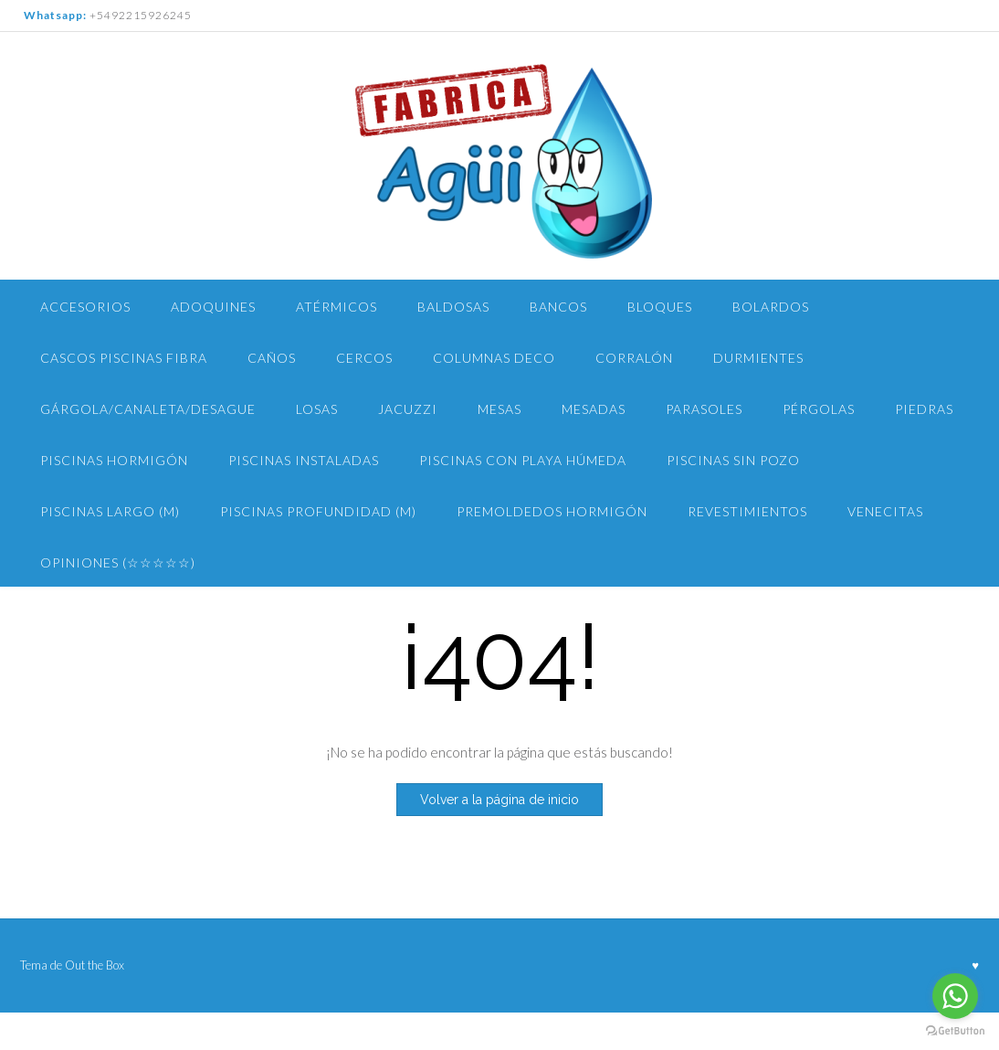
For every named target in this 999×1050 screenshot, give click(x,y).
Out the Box (94, 965)
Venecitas (885, 511)
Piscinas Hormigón (114, 460)
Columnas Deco (494, 358)
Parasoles (704, 409)
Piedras (924, 409)
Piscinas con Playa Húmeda (522, 460)
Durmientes (758, 358)
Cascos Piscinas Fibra (123, 358)
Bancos (558, 306)
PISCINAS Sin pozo (733, 460)
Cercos (364, 358)
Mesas (499, 409)
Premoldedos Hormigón (552, 511)
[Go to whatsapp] (955, 996)
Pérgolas (819, 409)
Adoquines (213, 306)
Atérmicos (336, 306)
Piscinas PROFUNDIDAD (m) (318, 511)
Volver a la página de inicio (499, 799)
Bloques (659, 306)
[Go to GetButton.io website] (955, 1031)
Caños (271, 358)
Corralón (634, 358)
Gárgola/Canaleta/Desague (148, 409)
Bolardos (770, 306)
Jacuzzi (407, 409)
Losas (317, 409)
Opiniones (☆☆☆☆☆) (117, 562)
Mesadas (594, 409)
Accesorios (85, 306)
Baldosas (453, 306)
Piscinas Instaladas (303, 460)
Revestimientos (747, 511)
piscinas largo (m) (110, 511)
